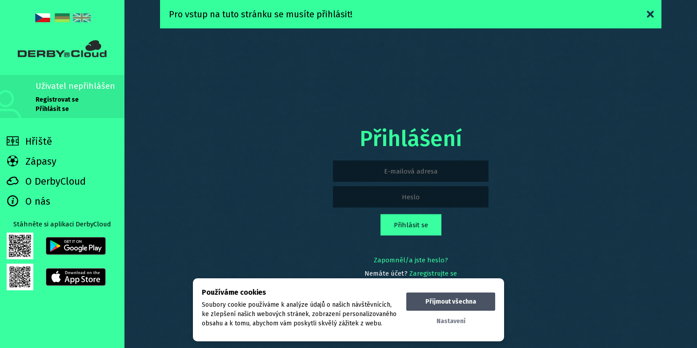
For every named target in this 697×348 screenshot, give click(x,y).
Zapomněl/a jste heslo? (411, 260)
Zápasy (31, 161)
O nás (28, 201)
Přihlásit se (52, 109)
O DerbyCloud (46, 181)
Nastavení (451, 321)
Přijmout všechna (450, 301)
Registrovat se (57, 99)
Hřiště (29, 141)
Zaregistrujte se (433, 273)
